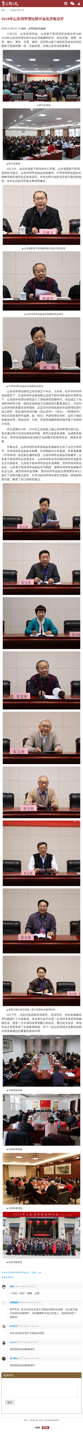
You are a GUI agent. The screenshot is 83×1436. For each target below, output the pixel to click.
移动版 (45, 1428)
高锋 (12, 1286)
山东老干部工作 (17, 10)
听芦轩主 (13, 1326)
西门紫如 (13, 1358)
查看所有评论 (7, 1277)
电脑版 (37, 1428)
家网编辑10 (14, 1302)
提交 (9, 1402)
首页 (3, 10)
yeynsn (13, 1342)
